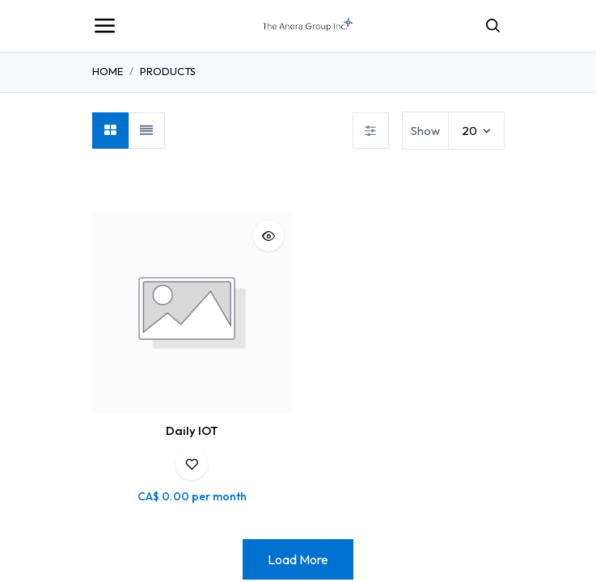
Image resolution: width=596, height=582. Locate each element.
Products (168, 71)
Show (425, 130)
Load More (298, 559)
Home (107, 71)
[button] (268, 236)
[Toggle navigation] (104, 26)
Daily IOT (192, 430)
